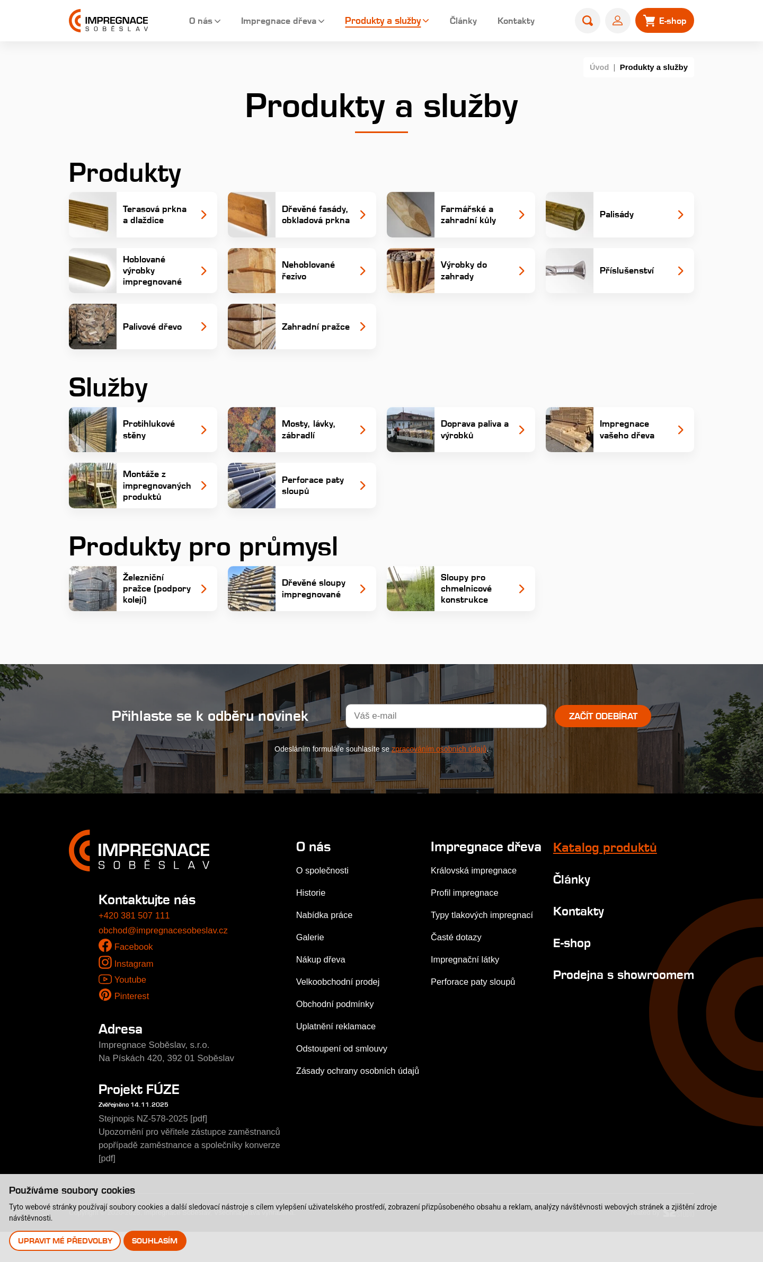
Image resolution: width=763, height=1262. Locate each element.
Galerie (310, 968)
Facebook (134, 978)
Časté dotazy (457, 980)
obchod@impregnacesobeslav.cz (164, 961)
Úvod (599, 67)
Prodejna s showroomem (590, 1012)
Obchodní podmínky (336, 1034)
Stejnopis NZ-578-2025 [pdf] (155, 1149)
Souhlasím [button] (155, 1240)
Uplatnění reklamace (337, 1057)
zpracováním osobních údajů (439, 779)
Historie (311, 923)
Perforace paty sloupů (475, 1025)
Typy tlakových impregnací (484, 958)
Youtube (130, 1010)
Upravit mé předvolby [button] (65, 1240)
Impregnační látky (466, 1003)
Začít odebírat (603, 746)
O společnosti (323, 901)
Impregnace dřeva (270, 21)
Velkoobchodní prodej (339, 1012)
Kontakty (511, 21)
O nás (190, 21)
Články (457, 21)
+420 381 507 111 (135, 946)
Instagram (134, 994)
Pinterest (132, 1026)
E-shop (570, 973)
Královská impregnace (475, 913)
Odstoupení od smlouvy (343, 1079)
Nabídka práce (325, 945)
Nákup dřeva (321, 990)
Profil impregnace (466, 936)
